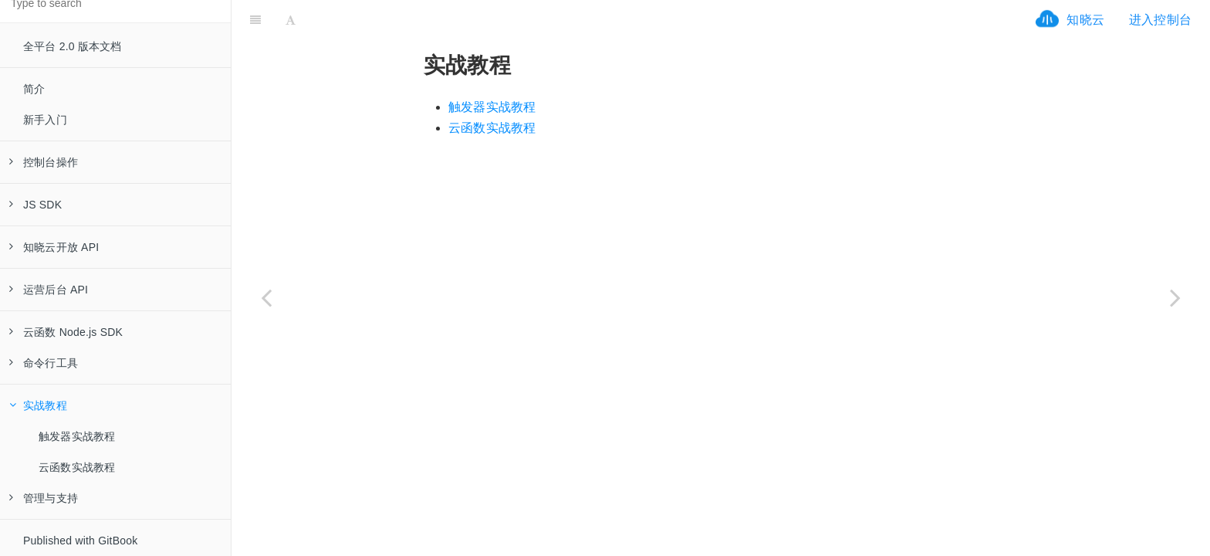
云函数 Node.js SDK (66, 332)
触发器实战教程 (77, 436)
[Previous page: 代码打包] (266, 297)
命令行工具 (43, 363)
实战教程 (38, 405)
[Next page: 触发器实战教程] (1175, 297)
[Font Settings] (290, 19)
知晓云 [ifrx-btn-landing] (1085, 19)
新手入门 (45, 120)
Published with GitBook (80, 540)
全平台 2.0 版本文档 (72, 46)
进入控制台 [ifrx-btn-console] (1160, 19)
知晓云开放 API (54, 247)
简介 (34, 89)
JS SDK (35, 204)
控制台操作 (43, 162)
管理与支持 (43, 498)
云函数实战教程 (77, 467)
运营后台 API (48, 289)
